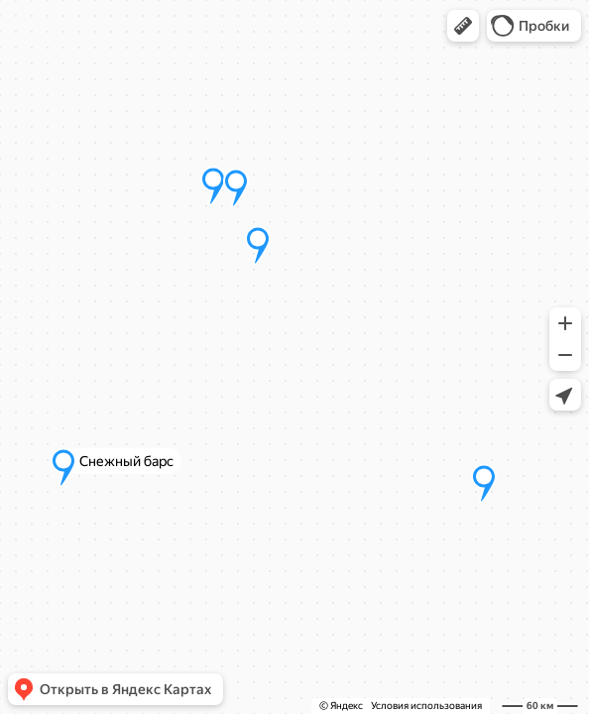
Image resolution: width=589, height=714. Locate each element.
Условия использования (426, 705)
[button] (463, 26)
